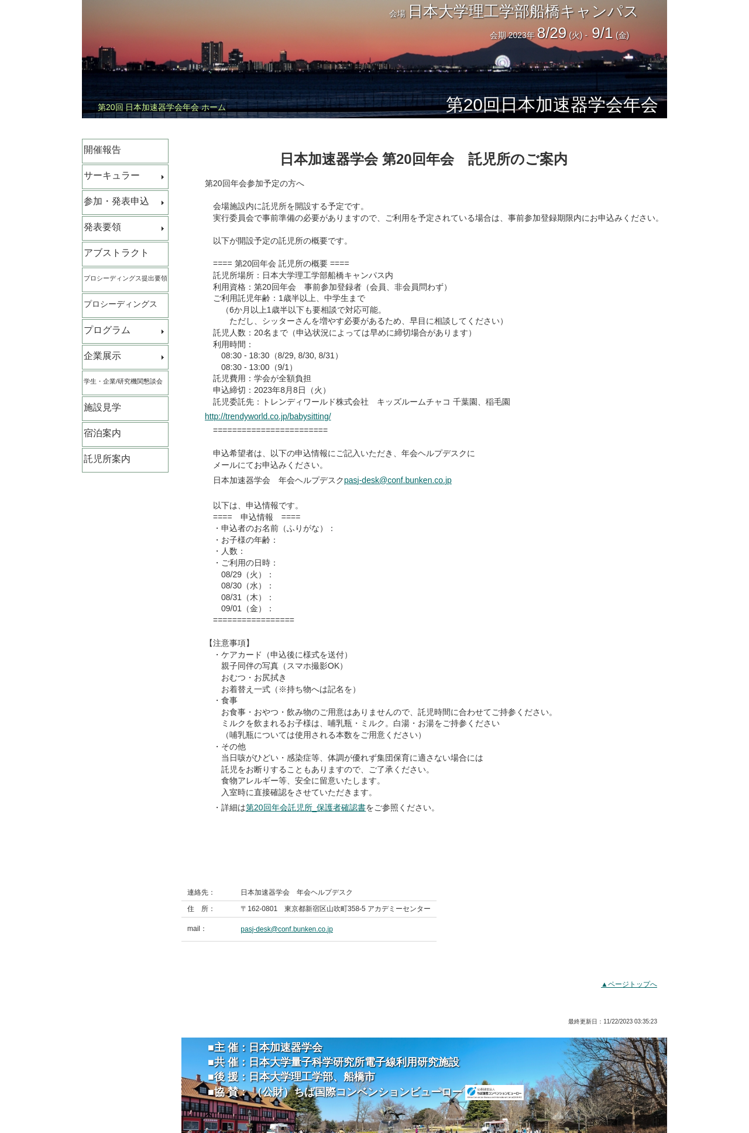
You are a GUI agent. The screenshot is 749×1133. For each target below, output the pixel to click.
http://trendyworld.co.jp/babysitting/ (268, 416)
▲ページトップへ (629, 984)
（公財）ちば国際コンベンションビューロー (386, 1092)
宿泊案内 (102, 433)
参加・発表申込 (116, 201)
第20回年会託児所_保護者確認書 (306, 807)
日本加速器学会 (285, 1047)
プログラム (107, 330)
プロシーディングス (120, 304)
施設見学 (102, 407)
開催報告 (102, 150)
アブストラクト (116, 253)
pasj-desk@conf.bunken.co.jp (398, 480)
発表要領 (102, 227)
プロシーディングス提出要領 (125, 278)
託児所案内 (107, 459)
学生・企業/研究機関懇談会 (123, 381)
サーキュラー (112, 175)
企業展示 (102, 356)
